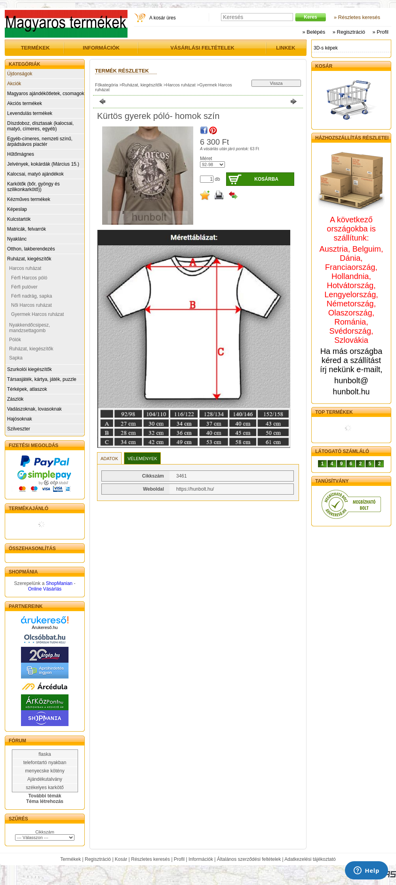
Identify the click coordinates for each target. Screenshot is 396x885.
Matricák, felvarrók (26, 229)
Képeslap (17, 209)
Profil (179, 859)
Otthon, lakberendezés (31, 249)
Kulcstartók (18, 219)
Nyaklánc (17, 239)
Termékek (70, 859)
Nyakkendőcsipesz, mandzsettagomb (29, 327)
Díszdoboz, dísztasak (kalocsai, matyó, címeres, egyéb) (40, 126)
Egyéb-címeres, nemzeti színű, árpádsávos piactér (39, 141)
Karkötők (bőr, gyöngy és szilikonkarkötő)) (33, 186)
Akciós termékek (24, 103)
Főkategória (106, 84)
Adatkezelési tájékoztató (309, 859)
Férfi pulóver (24, 287)
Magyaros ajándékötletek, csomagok (45, 93)
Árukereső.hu (44, 627)
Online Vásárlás (45, 589)
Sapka (16, 358)
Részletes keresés (150, 859)
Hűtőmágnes (20, 154)
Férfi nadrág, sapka (31, 296)
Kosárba (266, 179)
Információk (200, 859)
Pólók (15, 339)
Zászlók (15, 399)
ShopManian (59, 583)
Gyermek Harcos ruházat (37, 314)
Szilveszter (18, 429)
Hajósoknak (19, 419)
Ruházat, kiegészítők (29, 259)
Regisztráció (98, 859)
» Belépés (313, 32)
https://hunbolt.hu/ (195, 489)
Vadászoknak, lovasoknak (34, 409)
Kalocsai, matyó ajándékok (35, 174)
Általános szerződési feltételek (249, 859)
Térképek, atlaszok (27, 389)
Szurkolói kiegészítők (29, 369)
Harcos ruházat (25, 268)
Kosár (121, 859)
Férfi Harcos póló (29, 278)
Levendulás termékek (29, 113)
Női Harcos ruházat (31, 305)
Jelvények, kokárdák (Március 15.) (43, 164)
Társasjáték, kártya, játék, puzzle (41, 379)
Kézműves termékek (28, 199)
